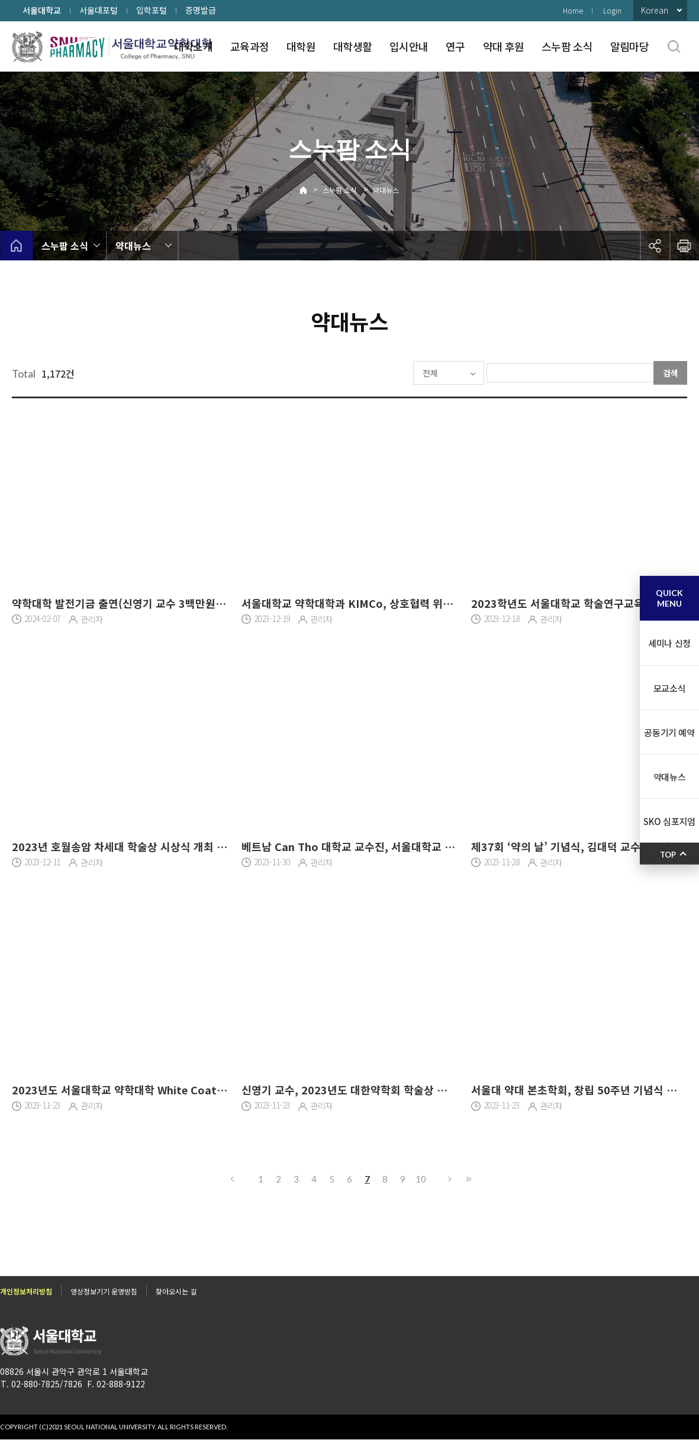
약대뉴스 (386, 190)
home (16, 245)
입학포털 (151, 10)
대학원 (300, 46)
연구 (455, 46)
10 (420, 1179)
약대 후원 (503, 46)
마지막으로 (468, 1179)
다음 (450, 1179)
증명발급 (200, 10)
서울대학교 (41, 10)
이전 (231, 1179)
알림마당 (629, 46)
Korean (654, 10)
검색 (670, 373)
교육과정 (249, 46)
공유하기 (654, 245)
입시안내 (408, 46)
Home (573, 10)
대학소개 (193, 46)
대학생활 (352, 46)
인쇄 (684, 245)
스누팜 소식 (567, 46)
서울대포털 (98, 10)
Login (612, 10)
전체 (394, 373)
